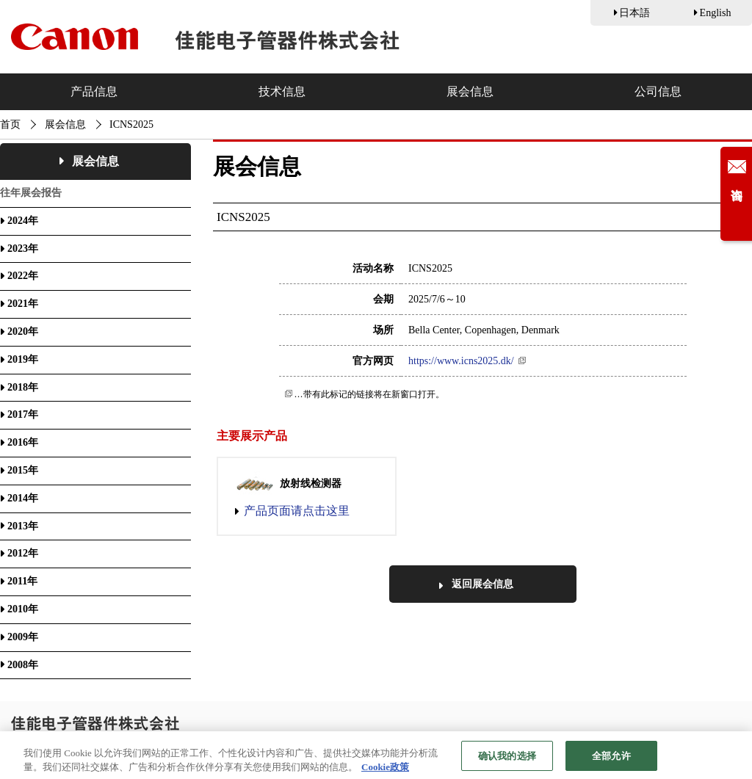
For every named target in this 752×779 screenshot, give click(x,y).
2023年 (22, 248)
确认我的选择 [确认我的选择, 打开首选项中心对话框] (507, 761)
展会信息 (470, 91)
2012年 (22, 553)
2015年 (22, 470)
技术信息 (282, 91)
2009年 (22, 636)
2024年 (22, 220)
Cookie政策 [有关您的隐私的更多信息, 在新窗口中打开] (385, 772)
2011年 (22, 581)
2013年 (22, 526)
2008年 (22, 664)
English (715, 12)
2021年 (22, 303)
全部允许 (611, 761)
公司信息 (658, 91)
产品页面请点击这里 (297, 510)
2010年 (22, 609)
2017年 (22, 414)
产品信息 (94, 91)
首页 (10, 124)
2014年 (22, 498)
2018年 (22, 387)
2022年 (22, 275)
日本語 (634, 12)
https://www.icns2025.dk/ (461, 360)
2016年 (22, 442)
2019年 (22, 359)
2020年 (22, 331)
